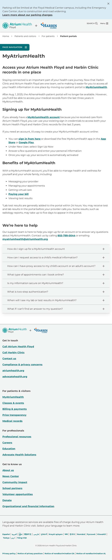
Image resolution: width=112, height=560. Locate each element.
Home (5, 36)
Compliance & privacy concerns (22, 364)
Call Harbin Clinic (13, 352)
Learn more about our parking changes (27, 15)
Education (8, 448)
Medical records (12, 421)
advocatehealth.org (14, 376)
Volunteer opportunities (17, 494)
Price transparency (14, 415)
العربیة (14, 534)
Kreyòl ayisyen (56, 534)
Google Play (26, 142)
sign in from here (30, 138)
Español (6, 534)
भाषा (66, 534)
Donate (7, 500)
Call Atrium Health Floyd (18, 346)
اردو (13, 538)
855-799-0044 (66, 235)
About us (8, 470)
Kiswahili (101, 534)
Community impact (14, 482)
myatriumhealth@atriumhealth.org (25, 239)
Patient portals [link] (68, 36)
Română (81, 534)
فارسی (36, 534)
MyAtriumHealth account (44, 117)
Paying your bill (18, 194)
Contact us (9, 358)
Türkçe (6, 538)
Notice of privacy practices (30, 553)
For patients (48, 36)
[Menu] (104, 23)
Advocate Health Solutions (19, 454)
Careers (7, 442)
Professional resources (16, 436)
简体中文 (27, 534)
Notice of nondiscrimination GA (59, 553)
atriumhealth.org (13, 370)
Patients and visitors (25, 36)
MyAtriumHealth (96, 87)
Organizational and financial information (28, 506)
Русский (91, 534)
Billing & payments (14, 409)
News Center (10, 476)
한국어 (72, 534)
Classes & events (13, 403)
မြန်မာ (20, 534)
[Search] (92, 23)
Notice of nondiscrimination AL (91, 553)
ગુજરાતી (44, 534)
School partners (12, 488)
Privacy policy (9, 553)
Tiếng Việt (22, 538)
